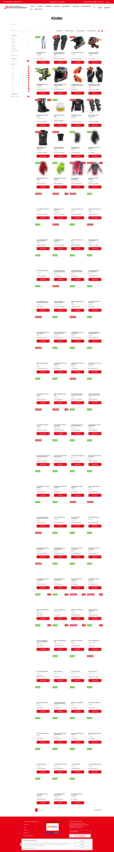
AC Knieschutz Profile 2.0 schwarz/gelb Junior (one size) (59, 53)
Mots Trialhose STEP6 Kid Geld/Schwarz (76, 579)
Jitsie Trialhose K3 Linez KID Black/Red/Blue (94, 425)
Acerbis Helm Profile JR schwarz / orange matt (93, 53)
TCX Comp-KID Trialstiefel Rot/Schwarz (76, 794)
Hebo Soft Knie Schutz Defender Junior (75, 148)
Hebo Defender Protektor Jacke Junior (76, 116)
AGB (25, 827)
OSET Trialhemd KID (75, 671)
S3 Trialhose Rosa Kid (75, 764)
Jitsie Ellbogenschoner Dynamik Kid (58, 240)
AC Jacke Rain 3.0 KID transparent (41, 53)
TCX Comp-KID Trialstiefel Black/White (42, 794)
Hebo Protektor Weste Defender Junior (41, 148)
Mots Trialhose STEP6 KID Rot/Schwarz (93, 579)
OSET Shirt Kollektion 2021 (94, 640)
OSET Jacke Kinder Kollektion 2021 (60, 641)
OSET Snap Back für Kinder (42, 671)
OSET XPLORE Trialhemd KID (94, 702)
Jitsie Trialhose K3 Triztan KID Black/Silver (94, 456)
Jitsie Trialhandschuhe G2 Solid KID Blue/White (93, 271)
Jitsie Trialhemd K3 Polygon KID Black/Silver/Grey (94, 333)
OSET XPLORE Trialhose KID (42, 733)
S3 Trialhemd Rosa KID (41, 764)
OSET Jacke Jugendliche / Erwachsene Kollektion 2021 (42, 641)
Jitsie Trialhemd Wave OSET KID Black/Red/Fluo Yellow (94, 394)
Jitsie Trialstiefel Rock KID (59, 517)
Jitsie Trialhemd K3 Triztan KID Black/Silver (60, 364)
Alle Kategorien (80, 30)
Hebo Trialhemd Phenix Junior (43, 209)
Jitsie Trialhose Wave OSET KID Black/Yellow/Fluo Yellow (43, 518)
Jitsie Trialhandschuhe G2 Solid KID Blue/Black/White (76, 271)
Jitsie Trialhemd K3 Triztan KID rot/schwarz (94, 364)
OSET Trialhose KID (92, 671)
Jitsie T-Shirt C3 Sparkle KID (42, 270)
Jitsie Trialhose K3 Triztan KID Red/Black (43, 487)
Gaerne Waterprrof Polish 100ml (59, 116)
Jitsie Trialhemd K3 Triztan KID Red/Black (77, 364)
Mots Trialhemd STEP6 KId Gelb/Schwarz (76, 549)
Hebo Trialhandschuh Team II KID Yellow (60, 179)
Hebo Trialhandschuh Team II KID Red (43, 179)
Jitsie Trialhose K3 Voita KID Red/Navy (77, 487)
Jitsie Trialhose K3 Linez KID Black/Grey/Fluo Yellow (77, 425)
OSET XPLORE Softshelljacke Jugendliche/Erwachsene (60, 703)
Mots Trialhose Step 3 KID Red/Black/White (59, 579)
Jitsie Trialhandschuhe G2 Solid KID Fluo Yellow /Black (42, 302)
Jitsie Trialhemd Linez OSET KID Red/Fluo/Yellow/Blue (77, 394)
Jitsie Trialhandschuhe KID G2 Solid (77, 302)
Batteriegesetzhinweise (28, 835)
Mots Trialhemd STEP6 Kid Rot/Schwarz (94, 549)
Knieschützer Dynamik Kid (93, 517)
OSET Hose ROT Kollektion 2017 (76, 610)
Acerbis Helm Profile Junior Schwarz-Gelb (42, 85)
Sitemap (25, 829)
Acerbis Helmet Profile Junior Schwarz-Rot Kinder (60, 85)
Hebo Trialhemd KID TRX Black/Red (93, 179)
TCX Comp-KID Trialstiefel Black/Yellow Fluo (59, 794)
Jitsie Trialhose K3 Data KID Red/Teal (42, 425)
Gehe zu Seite (98, 810)
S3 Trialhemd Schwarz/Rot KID (60, 764)
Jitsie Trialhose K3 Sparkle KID (77, 455)
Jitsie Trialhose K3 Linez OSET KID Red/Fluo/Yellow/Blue (43, 456)
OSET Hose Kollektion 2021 (59, 609)
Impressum (26, 832)
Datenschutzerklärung (73, 824)
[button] (98, 31)
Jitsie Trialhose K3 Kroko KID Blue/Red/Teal (60, 425)
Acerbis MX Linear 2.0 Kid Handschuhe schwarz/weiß (94, 85)
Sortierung (59, 30)
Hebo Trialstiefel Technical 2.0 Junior (94, 209)
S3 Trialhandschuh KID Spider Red (94, 734)
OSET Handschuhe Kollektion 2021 (43, 610)
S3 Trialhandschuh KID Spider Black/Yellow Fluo (60, 734)
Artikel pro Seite (69, 30)
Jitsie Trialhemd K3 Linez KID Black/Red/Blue (77, 333)
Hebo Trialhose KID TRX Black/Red (59, 209)
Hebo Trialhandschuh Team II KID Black (94, 148)
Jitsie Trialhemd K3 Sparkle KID (42, 364)
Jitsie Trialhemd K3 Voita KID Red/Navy (43, 394)
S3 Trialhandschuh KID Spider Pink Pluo (77, 734)
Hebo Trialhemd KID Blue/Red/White (75, 179)
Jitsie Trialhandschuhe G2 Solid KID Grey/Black (59, 302)
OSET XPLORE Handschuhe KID (42, 703)
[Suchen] (94, 7)
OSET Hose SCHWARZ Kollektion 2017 (93, 610)
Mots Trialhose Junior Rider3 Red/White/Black (43, 579)
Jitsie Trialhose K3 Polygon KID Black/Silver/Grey (60, 456)
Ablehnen (82, 847)
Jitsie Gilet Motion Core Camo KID (77, 240)
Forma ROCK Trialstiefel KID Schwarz (42, 116)
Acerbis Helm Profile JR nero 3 (77, 52)
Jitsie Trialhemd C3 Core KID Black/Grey (94, 302)
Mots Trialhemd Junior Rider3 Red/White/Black (43, 549)
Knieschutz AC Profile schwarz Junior (75, 518)
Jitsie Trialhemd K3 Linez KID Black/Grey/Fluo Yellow (60, 333)
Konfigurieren (82, 844)
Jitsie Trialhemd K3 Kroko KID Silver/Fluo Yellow (43, 333)
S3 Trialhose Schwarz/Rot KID (94, 764)
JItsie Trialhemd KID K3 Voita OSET (60, 394)
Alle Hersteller (91, 30)
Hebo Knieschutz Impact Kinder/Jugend (93, 116)
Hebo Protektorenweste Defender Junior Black (59, 148)
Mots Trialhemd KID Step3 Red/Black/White (59, 549)
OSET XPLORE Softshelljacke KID (77, 703)
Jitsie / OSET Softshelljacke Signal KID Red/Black (42, 240)
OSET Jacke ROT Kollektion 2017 (77, 641)
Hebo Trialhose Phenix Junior (77, 209)
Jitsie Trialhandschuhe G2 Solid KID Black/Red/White (59, 271)
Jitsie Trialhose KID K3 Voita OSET (94, 487)
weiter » (42, 810)
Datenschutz (26, 824)
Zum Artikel (43, 62)
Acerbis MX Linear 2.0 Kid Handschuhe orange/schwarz (77, 85)
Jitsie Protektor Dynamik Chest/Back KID (93, 240)
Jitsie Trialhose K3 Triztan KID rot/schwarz (60, 487)
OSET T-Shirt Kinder (58, 671)
